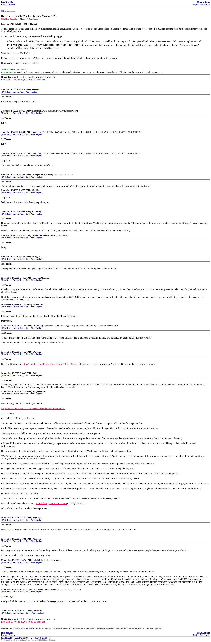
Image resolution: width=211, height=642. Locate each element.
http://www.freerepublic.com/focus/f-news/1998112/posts (50, 364)
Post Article (205, 5)
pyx (33, 132)
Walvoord (37, 352)
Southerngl (36, 211)
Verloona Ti (38, 304)
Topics (195, 5)
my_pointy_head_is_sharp (45, 589)
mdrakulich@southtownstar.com (51, 503)
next (39, 79)
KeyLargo (37, 518)
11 (2, 304)
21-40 (13, 79)
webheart (38, 610)
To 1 (28, 113)
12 (2, 326)
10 (2, 278)
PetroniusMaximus (41, 278)
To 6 (28, 354)
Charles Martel (38, 235)
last (43, 79)
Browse (4, 5)
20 (2, 610)
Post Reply (6, 92)
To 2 (28, 177)
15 (2, 391)
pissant (35, 111)
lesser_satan (37, 257)
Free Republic (7, 2)
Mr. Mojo (37, 539)
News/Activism (203, 2)
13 (2, 352)
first (3, 79)
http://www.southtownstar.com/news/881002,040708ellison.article (33, 408)
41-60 (20, 79)
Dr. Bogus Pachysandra (42, 175)
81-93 (33, 79)
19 (2, 589)
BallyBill (36, 560)
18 (2, 560)
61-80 (27, 79)
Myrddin (35, 190)
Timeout (35, 90)
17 (2, 539)
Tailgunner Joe (39, 391)
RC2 (35, 373)
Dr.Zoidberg (38, 326)
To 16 (28, 613)
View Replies (31, 92)
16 (2, 518)
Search (12, 5)
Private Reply (19, 92)
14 (2, 373)
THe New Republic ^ (10, 19)
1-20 (8, 79)
